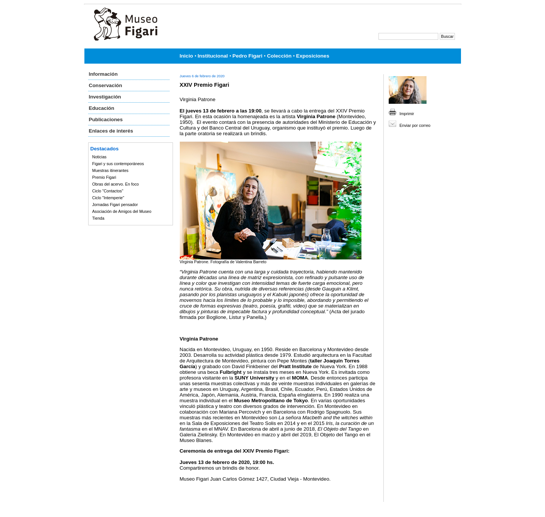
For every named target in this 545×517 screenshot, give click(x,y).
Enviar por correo (415, 125)
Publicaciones (106, 119)
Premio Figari (104, 177)
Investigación (105, 97)
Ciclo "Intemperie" (108, 197)
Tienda (98, 218)
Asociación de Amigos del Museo (121, 211)
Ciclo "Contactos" (107, 191)
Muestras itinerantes (110, 170)
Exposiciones (312, 56)
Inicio (186, 56)
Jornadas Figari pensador (115, 204)
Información (103, 74)
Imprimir (407, 113)
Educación (101, 108)
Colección (279, 56)
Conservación (105, 85)
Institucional (213, 56)
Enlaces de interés (111, 131)
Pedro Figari (247, 56)
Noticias (99, 157)
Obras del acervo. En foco (115, 184)
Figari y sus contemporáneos (118, 163)
